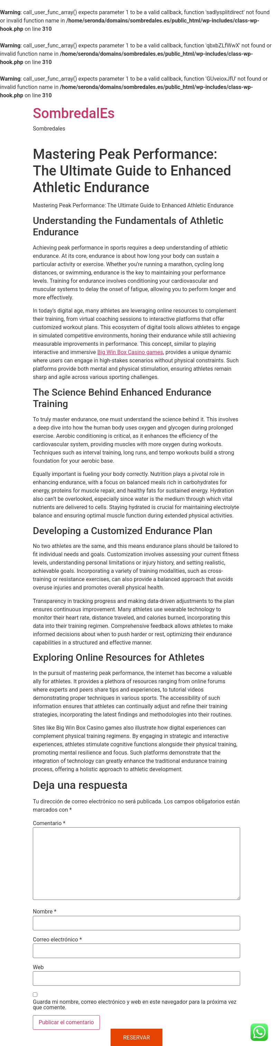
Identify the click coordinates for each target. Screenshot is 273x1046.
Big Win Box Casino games (130, 352)
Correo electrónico (57, 940)
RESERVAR (136, 1037)
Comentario (49, 823)
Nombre (44, 911)
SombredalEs (74, 113)
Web (38, 967)
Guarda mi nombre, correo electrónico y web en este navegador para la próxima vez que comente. (134, 1004)
